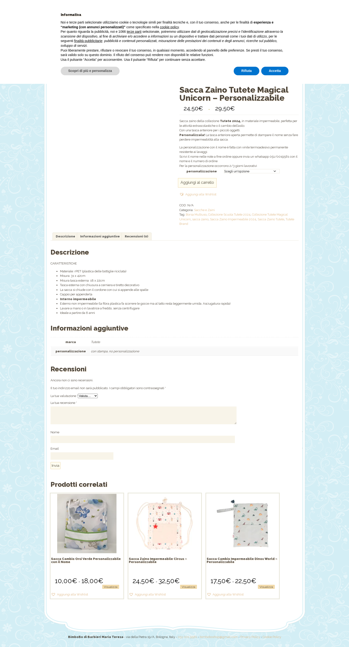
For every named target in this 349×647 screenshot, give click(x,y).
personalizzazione (201, 171)
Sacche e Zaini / (199, 72)
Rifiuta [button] (246, 634)
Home (79, 55)
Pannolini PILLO (171, 55)
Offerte (146, 55)
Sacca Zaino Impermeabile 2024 (233, 219)
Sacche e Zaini (204, 210)
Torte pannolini (204, 55)
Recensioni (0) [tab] (136, 236)
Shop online (123, 55)
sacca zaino (200, 219)
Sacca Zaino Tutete (271, 219)
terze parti (134, 595)
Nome (55, 433)
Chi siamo (99, 55)
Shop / (178, 72)
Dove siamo (233, 55)
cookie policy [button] (169, 590)
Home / (165, 72)
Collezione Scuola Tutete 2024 (229, 214)
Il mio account (261, 55)
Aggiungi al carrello (197, 182)
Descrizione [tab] (65, 236)
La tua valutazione (64, 396)
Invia (55, 465)
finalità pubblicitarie (88, 604)
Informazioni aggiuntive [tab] (100, 236)
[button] (197, 194)
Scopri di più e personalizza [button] (90, 634)
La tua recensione (64, 403)
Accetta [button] (275, 634)
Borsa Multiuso (196, 214)
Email (55, 449)
